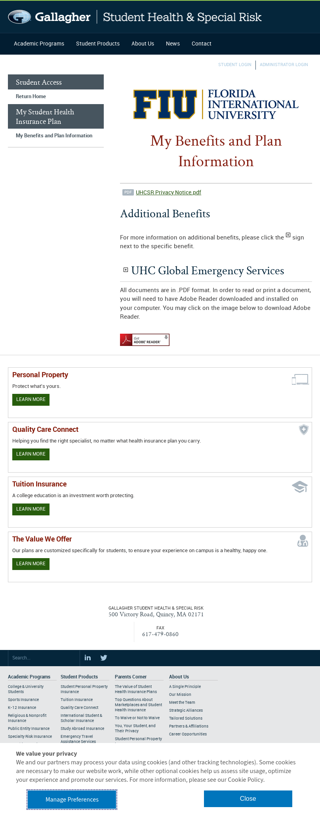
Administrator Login (284, 65)
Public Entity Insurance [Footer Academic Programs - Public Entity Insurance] (29, 729)
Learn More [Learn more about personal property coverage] (31, 399)
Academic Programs (39, 44)
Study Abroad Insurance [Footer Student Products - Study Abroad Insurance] (82, 729)
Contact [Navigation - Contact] (201, 44)
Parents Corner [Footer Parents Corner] (131, 677)
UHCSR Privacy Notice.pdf (168, 193)
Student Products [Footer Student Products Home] (79, 677)
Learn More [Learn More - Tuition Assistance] (31, 509)
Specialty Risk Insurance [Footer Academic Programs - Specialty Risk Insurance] (30, 737)
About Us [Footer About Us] (179, 677)
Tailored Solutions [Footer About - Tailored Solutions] (185, 718)
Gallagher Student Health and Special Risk (135, 17)
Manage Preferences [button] (72, 799)
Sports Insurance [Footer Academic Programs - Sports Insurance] (23, 700)
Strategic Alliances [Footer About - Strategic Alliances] (186, 710)
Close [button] (248, 798)
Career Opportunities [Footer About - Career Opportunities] (188, 734)
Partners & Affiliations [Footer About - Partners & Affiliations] (188, 726)
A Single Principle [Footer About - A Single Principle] (185, 687)
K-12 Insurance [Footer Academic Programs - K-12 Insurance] (22, 708)
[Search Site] (44, 658)
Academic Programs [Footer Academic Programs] (29, 677)
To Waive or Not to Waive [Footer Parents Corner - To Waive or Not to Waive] (137, 718)
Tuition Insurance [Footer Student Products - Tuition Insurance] (77, 700)
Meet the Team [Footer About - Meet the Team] (182, 703)
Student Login (234, 65)
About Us (142, 44)
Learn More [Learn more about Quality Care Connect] (31, 454)
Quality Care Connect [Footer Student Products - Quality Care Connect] (79, 708)
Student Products (98, 44)
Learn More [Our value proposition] (31, 563)
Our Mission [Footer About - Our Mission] (180, 695)
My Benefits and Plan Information (54, 136)
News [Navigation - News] (173, 44)
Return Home (31, 96)
